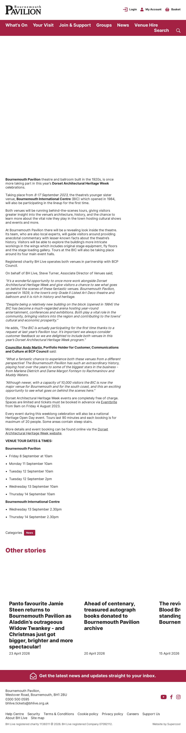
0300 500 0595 (17, 699)
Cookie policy (88, 714)
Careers (133, 714)
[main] (93, 353)
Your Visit (43, 25)
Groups (104, 25)
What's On (16, 25)
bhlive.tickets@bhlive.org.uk (27, 703)
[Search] (167, 30)
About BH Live (16, 718)
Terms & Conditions (59, 714)
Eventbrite (109, 402)
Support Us (151, 714)
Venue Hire (146, 25)
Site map (37, 718)
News (123, 25)
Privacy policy (112, 714)
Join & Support (75, 25)
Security (33, 714)
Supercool (174, 724)
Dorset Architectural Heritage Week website (56, 431)
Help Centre (14, 714)
